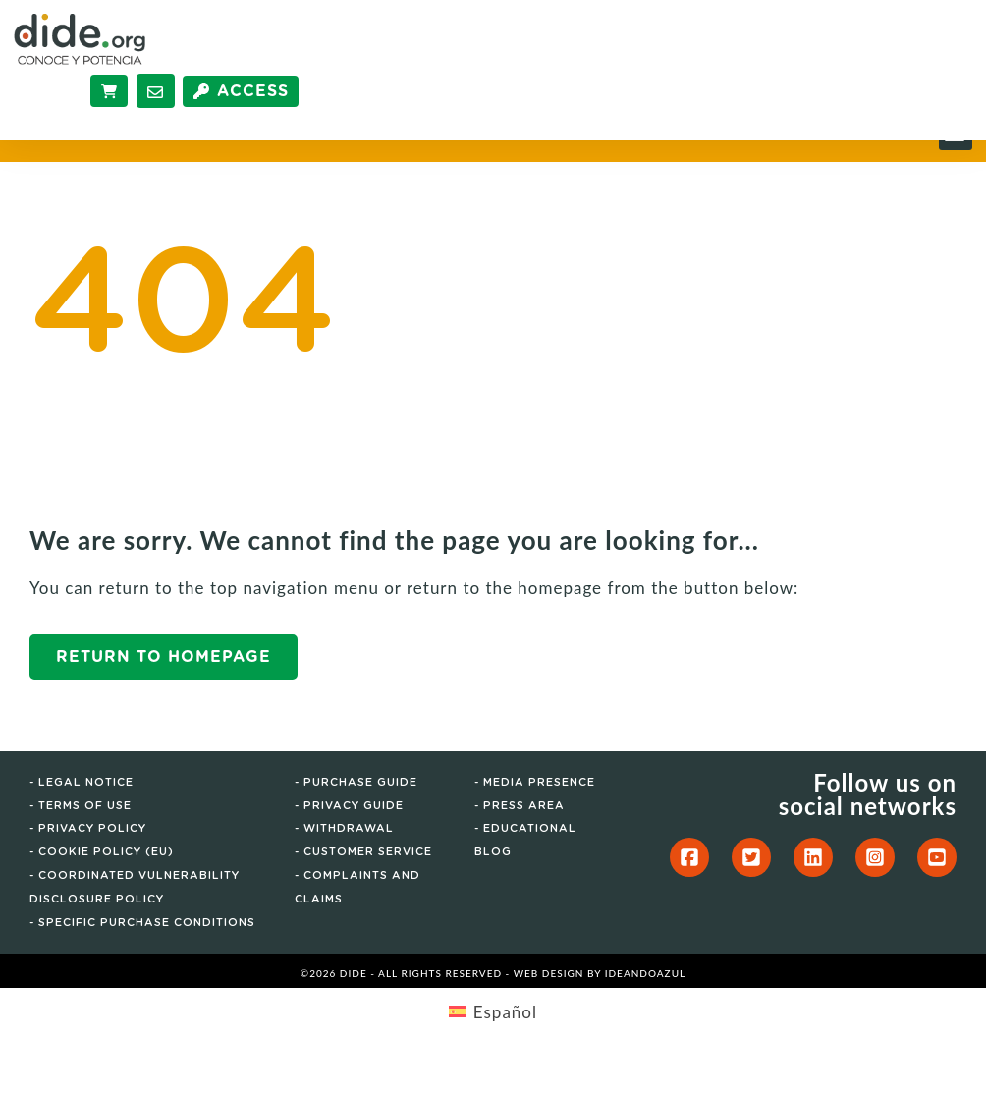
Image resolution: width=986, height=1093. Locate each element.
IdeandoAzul (645, 1004)
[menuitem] (493, 1041)
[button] (955, 163)
